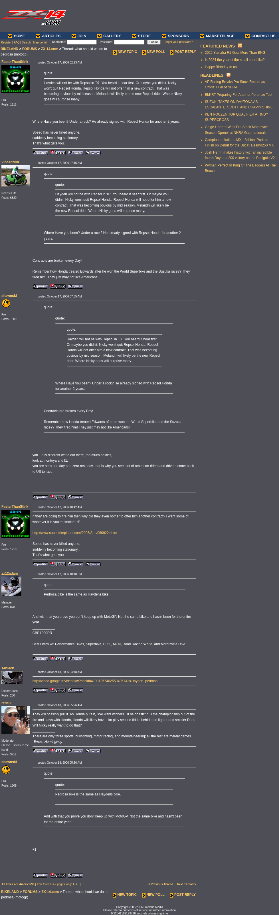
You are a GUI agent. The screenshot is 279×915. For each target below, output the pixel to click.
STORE (141, 36)
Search (26, 42)
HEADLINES (211, 75)
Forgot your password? (178, 41)
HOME (16, 36)
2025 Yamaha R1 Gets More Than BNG (235, 53)
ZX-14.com (49, 49)
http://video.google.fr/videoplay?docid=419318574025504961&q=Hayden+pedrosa (95, 681)
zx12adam (9, 573)
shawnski (9, 296)
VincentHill (10, 162)
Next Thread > (186, 884)
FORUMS (29, 49)
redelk (6, 703)
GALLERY (109, 36)
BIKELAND (9, 49)
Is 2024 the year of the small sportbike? (234, 60)
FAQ (16, 42)
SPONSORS (175, 36)
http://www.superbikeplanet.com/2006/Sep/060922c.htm (75, 533)
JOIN (79, 36)
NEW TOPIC (125, 52)
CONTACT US (260, 36)
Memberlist (40, 42)
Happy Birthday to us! (221, 67)
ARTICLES (48, 36)
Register (6, 42)
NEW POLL (153, 52)
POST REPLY (183, 52)
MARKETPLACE (217, 36)
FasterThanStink (14, 62)
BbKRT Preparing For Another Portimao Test (238, 95)
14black (7, 668)
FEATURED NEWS (217, 46)
